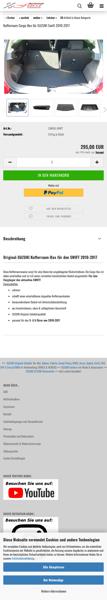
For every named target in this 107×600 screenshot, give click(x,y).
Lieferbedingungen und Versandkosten (23, 421)
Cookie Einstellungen (14, 458)
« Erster (10, 17)
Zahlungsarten (10, 451)
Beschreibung (14, 238)
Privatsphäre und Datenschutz (18, 436)
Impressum (9, 406)
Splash (89, 363)
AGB (5, 391)
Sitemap (7, 429)
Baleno (45, 363)
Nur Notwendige (53, 580)
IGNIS (75, 363)
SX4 (103, 363)
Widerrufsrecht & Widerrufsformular (22, 443)
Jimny (82, 363)
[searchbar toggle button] (79, 5)
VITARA (16, 367)
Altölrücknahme (11, 399)
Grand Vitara (64, 363)
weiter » (37, 17)
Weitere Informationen (53, 591)
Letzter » (52, 17)
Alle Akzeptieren (53, 567)
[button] (9, 162)
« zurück (24, 17)
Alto (39, 363)
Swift (97, 363)
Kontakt (7, 414)
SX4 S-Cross (6, 367)
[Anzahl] (53, 162)
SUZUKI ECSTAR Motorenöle (40, 371)
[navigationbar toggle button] (101, 5)
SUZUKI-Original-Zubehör (19, 363)
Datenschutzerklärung (23, 558)
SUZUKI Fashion (69, 367)
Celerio (53, 363)
